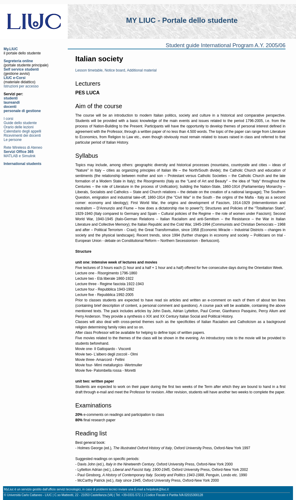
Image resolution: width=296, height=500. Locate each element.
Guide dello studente (20, 123)
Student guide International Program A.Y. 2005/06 (225, 45)
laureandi (12, 102)
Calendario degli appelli (22, 131)
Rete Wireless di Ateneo (23, 147)
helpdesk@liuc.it (157, 489)
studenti (11, 98)
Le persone (13, 140)
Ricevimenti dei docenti (22, 135)
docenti (10, 107)
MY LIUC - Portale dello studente (182, 20)
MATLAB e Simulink (20, 156)
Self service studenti (21, 69)
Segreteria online (18, 61)
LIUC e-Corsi (15, 78)
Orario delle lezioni (18, 127)
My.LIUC (11, 49)
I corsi (8, 119)
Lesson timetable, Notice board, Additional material (116, 70)
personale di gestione (22, 111)
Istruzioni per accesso (21, 86)
